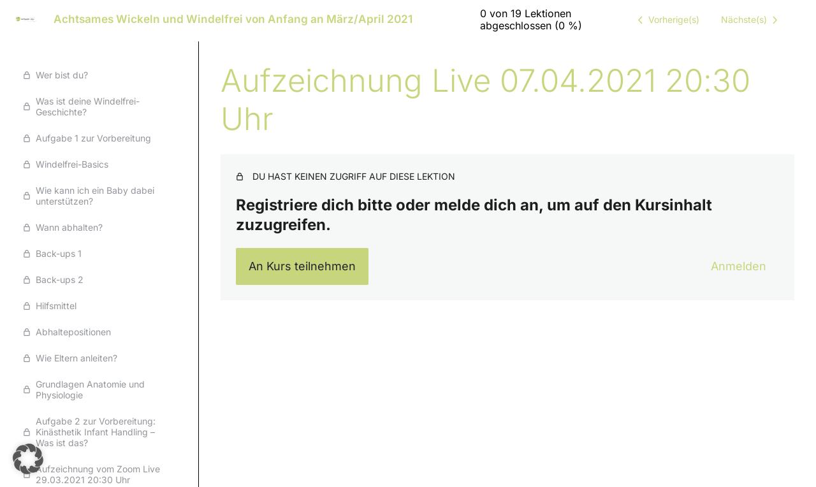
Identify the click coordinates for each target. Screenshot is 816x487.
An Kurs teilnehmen (302, 266)
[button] (28, 459)
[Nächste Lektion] (751, 19)
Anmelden (738, 266)
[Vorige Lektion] (666, 19)
